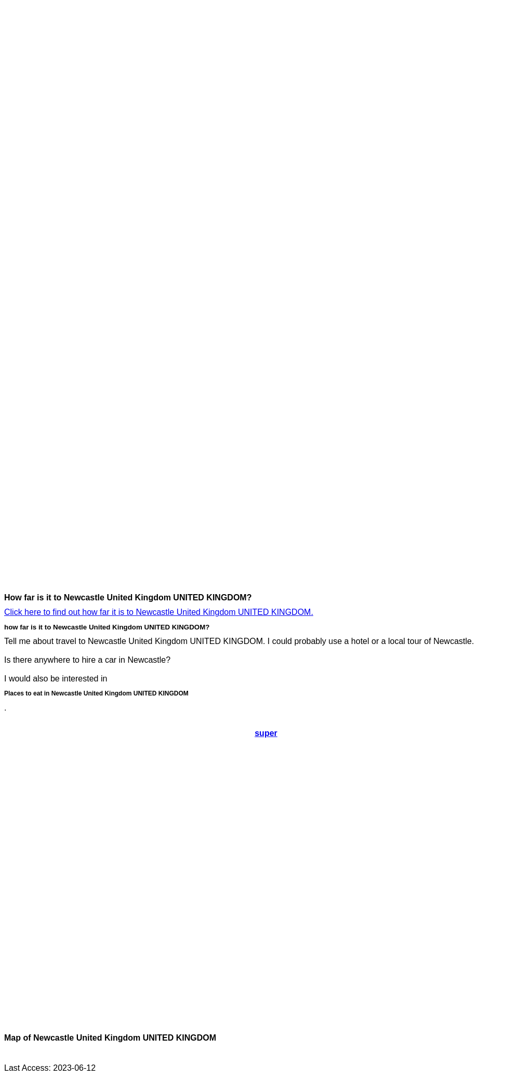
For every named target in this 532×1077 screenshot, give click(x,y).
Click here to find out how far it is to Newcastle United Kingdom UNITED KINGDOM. (158, 612)
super (266, 733)
